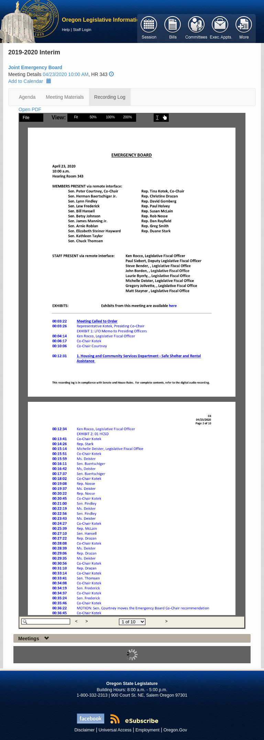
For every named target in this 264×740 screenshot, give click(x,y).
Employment (147, 730)
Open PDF (30, 109)
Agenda (27, 97)
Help (66, 30)
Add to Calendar (29, 81)
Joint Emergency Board (35, 67)
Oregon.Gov (175, 730)
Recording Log (109, 97)
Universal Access (115, 730)
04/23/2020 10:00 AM (65, 74)
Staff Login (82, 30)
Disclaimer (85, 730)
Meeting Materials (65, 97)
